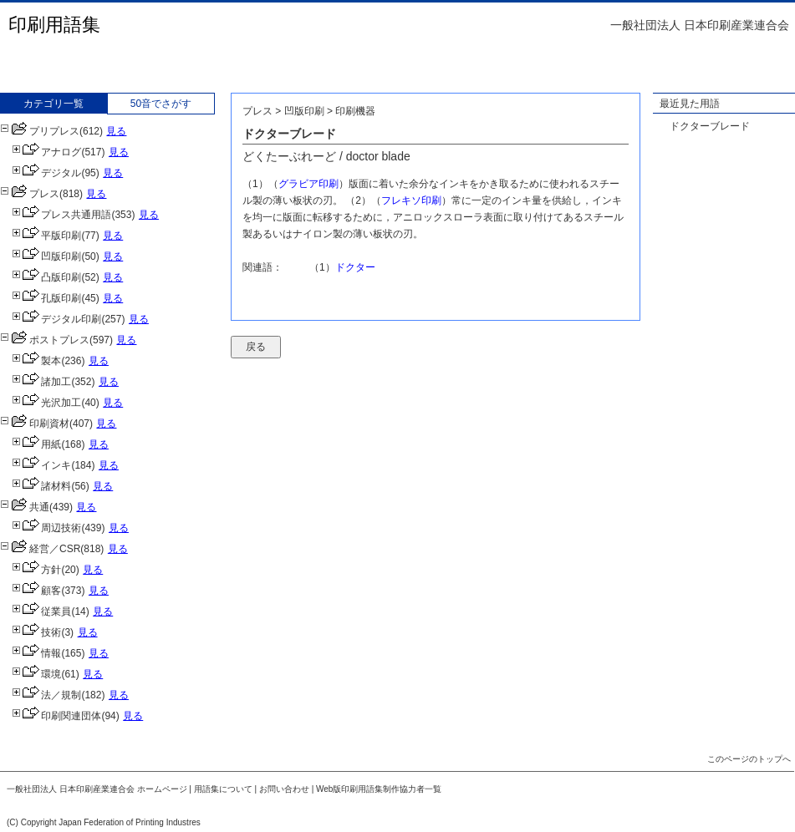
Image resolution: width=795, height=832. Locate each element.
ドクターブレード (710, 126)
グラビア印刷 (308, 184)
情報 (36, 653)
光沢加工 (46, 402)
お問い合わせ (284, 789)
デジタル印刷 (56, 319)
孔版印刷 (46, 298)
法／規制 (46, 695)
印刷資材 (34, 423)
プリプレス (39, 131)
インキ (41, 465)
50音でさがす (160, 103)
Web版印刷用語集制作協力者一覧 (378, 789)
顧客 (36, 590)
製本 (36, 361)
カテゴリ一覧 (53, 103)
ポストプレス (44, 340)
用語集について (223, 789)
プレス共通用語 (61, 215)
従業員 (41, 611)
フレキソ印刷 (411, 200)
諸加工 (41, 382)
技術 (36, 632)
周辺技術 (46, 528)
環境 (36, 674)
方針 (36, 570)
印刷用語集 (54, 24)
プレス (29, 194)
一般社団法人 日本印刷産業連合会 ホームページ (97, 789)
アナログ (46, 152)
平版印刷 (46, 235)
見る (116, 131)
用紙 (36, 444)
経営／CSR (40, 549)
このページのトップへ (749, 759)
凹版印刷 (46, 256)
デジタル (46, 173)
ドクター (355, 267)
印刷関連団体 (56, 716)
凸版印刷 (46, 277)
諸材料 (41, 486)
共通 (24, 507)
